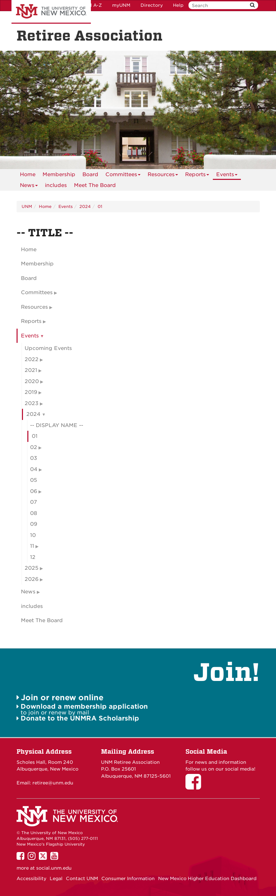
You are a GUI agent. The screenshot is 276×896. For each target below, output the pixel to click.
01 (100, 206)
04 (33, 469)
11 (32, 546)
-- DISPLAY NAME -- (56, 425)
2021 (31, 370)
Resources (163, 175)
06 (33, 491)
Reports (197, 175)
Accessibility (31, 878)
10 (33, 535)
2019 (31, 392)
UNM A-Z (91, 5)
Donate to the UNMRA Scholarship (80, 718)
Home (27, 174)
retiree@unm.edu (52, 782)
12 (32, 557)
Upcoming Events (48, 348)
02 (33, 447)
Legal (56, 878)
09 (33, 524)
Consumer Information (128, 878)
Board (90, 174)
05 (33, 480)
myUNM (121, 5)
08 (33, 513)
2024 (85, 206)
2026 (32, 579)
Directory (152, 5)
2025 (32, 568)
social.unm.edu (54, 868)
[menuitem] (28, 174)
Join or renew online (62, 697)
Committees (123, 175)
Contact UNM (82, 878)
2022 (32, 359)
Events (226, 175)
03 (33, 458)
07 (33, 502)
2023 (32, 403)
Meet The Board (95, 185)
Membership (59, 174)
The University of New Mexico (51, 12)
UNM (27, 206)
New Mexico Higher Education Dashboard (207, 878)
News (29, 186)
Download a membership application (84, 706)
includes (56, 185)
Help (178, 5)
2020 (32, 381)
